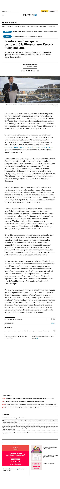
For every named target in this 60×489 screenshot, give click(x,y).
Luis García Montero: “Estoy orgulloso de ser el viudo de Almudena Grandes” (21, 425)
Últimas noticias (51, 26)
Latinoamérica (18, 26)
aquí (37, 338)
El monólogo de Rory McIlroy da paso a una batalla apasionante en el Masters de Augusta (30, 398)
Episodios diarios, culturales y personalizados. (50, 448)
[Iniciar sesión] (53, 11)
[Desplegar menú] (3, 15)
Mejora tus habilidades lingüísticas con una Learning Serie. (14, 469)
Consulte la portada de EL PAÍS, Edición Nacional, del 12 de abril (27, 36)
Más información (9, 338)
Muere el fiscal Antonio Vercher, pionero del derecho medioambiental (25, 401)
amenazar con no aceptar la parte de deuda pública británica (29, 147)
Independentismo (16, 331)
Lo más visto (5, 414)
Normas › (53, 323)
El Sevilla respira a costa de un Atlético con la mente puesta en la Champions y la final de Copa (30, 404)
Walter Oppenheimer (30, 64)
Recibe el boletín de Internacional (14, 319)
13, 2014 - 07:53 (32, 66)
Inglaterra (34, 331)
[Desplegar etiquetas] (54, 331)
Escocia (29, 331)
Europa (4, 26)
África (31, 26)
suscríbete (44, 11)
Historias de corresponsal (40, 26)
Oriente (24, 26)
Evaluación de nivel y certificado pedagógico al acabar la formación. (50, 456)
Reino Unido (46, 331)
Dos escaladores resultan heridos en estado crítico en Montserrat (23, 408)
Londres (24, 331)
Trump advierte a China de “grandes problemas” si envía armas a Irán (35, 31)
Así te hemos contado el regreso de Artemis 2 (14, 418)
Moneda (40, 331)
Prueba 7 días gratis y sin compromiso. (49, 464)
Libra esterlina (8, 331)
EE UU (8, 26)
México (11, 26)
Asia (28, 26)
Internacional (9, 22)
